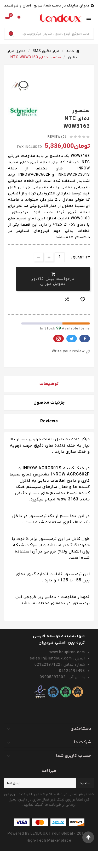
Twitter (71, 338)
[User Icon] (19, 18)
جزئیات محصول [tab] (49, 402)
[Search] (56, 33)
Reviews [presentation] (49, 421)
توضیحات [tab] (49, 383)
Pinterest (58, 338)
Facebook (84, 338)
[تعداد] (60, 257)
